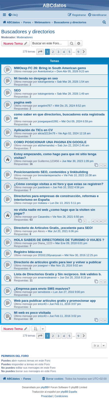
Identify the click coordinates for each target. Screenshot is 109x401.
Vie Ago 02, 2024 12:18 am (74, 133)
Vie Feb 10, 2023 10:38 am (80, 175)
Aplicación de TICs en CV (33, 130)
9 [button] (78, 52)
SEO (17, 90)
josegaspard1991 (48, 121)
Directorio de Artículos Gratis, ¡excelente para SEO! (53, 228)
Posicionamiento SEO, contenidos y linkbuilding (51, 172)
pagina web (23, 102)
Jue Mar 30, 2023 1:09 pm (77, 161)
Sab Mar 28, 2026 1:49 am (73, 93)
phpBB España (69, 391)
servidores (44, 291)
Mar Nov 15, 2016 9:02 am (66, 265)
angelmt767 (45, 105)
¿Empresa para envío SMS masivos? (42, 288)
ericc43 (42, 303)
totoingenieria (46, 81)
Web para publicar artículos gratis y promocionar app (55, 300)
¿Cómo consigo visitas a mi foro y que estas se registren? (58, 184)
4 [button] (64, 52)
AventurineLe (46, 71)
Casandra (44, 216)
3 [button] (58, 52)
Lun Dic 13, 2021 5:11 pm (65, 202)
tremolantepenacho (49, 175)
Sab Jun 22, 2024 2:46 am (73, 145)
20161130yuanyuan (50, 255)
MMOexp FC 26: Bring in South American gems (50, 68)
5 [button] (69, 52)
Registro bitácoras (28, 252)
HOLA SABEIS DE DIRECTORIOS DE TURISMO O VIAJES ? (59, 240)
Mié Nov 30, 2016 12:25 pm (81, 255)
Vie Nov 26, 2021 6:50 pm (68, 216)
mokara (42, 202)
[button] (40, 52)
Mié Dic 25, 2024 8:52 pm (70, 105)
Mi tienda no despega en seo (36, 78)
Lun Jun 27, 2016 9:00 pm (69, 291)
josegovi (43, 265)
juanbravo (44, 187)
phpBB (44, 387)
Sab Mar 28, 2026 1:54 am (73, 81)
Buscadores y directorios (28, 31)
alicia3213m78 (46, 133)
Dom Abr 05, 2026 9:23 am (73, 71)
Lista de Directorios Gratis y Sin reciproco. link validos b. (57, 274)
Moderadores (25, 37)
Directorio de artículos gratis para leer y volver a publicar (57, 262)
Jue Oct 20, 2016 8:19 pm (75, 277)
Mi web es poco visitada (32, 312)
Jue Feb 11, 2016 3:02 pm (65, 315)
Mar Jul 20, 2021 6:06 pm (63, 231)
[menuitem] (13, 15)
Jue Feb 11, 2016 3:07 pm (65, 303)
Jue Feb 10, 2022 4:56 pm (68, 187)
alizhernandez (46, 145)
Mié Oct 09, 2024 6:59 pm (76, 121)
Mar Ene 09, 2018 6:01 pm (71, 243)
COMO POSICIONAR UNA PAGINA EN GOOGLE (50, 142)
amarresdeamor (47, 277)
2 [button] (53, 52)
